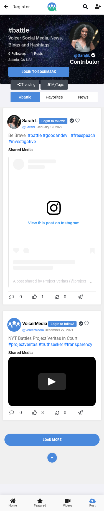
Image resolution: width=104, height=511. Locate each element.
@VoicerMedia (33, 330)
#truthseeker (51, 344)
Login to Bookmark (39, 72)
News (83, 97)
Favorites (54, 97)
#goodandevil (56, 135)
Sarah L (30, 120)
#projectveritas (22, 344)
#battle (25, 97)
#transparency (78, 344)
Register (18, 6)
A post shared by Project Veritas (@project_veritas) (57, 281)
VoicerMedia (35, 323)
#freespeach (83, 135)
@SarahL (29, 127)
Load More (52, 440)
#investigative (22, 141)
